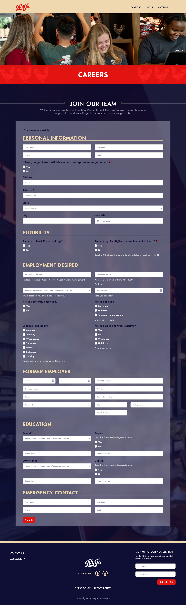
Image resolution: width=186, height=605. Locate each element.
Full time (102, 310)
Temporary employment (111, 314)
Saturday (31, 351)
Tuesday (30, 334)
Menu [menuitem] (150, 7)
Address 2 (29, 190)
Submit (29, 520)
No (27, 171)
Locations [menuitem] (135, 7)
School (28, 433)
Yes (28, 166)
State (26, 202)
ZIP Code (100, 215)
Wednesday (32, 338)
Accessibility (17, 558)
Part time (103, 306)
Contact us (17, 552)
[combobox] (93, 208)
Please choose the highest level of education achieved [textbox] (47, 438)
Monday (30, 330)
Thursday (31, 343)
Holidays (103, 343)
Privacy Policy (102, 587)
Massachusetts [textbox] (30, 208)
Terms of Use (83, 587)
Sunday (30, 356)
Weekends (103, 338)
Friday (29, 347)
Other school (30, 460)
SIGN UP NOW (166, 582)
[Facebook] (97, 573)
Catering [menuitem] (163, 7)
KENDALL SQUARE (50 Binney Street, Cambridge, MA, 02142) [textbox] (48, 290)
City (25, 215)
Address (27, 177)
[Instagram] (105, 573)
